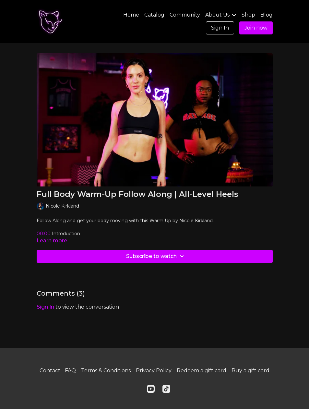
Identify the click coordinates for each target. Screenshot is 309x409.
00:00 (44, 233)
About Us (220, 15)
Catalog (154, 15)
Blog (266, 15)
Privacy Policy (154, 370)
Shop (248, 15)
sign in (45, 307)
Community (185, 15)
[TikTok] (166, 389)
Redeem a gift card (201, 370)
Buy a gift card (250, 370)
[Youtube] (151, 389)
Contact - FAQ (58, 370)
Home (131, 15)
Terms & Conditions (106, 370)
